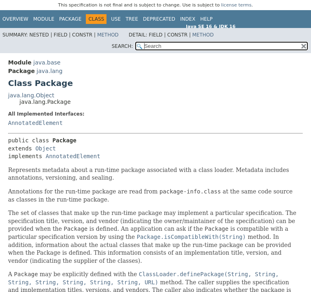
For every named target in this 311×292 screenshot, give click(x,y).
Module (43, 19)
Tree (132, 19)
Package (70, 19)
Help (206, 19)
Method (108, 35)
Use (116, 19)
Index (188, 19)
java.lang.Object (31, 95)
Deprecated (159, 19)
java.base (46, 62)
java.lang (49, 71)
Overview (15, 19)
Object (45, 148)
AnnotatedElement (35, 123)
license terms (236, 5)
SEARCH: (122, 46)
